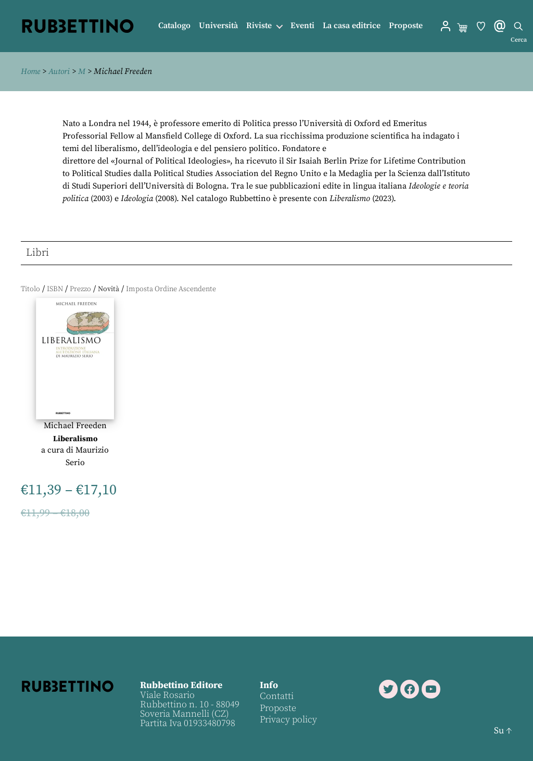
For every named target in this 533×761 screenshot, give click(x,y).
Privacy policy (287, 720)
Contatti (276, 696)
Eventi (302, 26)
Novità (108, 289)
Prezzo (80, 289)
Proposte (406, 26)
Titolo (30, 289)
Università (218, 26)
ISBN (55, 289)
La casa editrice (351, 26)
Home (31, 71)
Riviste (259, 26)
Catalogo (174, 26)
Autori (61, 71)
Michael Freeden (75, 425)
